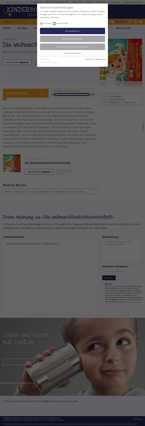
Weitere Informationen (72, 53)
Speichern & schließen (72, 38)
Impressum (89, 59)
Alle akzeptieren (72, 30)
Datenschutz (100, 59)
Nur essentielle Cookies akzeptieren (72, 46)
